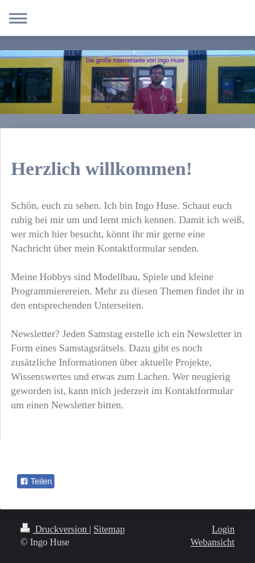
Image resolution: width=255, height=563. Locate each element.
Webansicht (212, 542)
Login (223, 529)
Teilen (36, 481)
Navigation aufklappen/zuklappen (127, 18)
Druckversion (54, 529)
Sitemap (109, 529)
